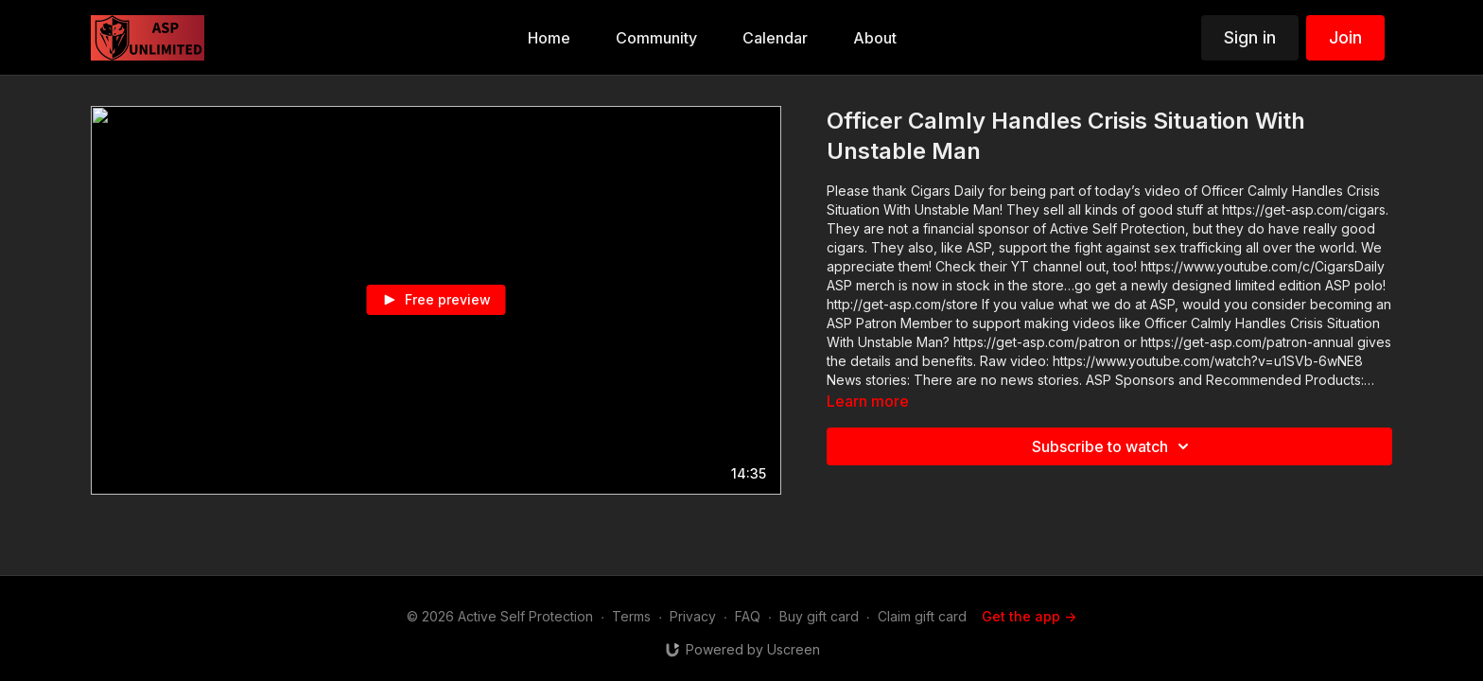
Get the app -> (1029, 616)
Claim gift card (922, 616)
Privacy (693, 616)
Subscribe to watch (1113, 446)
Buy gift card (819, 616)
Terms (631, 616)
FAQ (747, 616)
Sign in (1250, 37)
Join (1345, 37)
